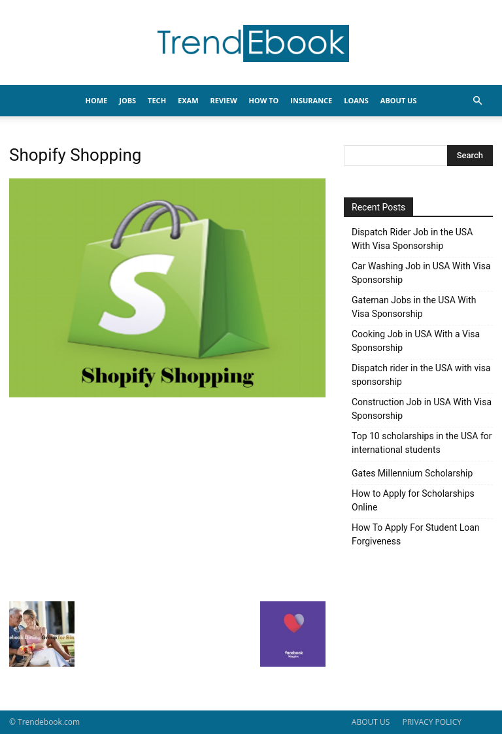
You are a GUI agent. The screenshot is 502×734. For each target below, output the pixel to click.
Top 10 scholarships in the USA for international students (422, 443)
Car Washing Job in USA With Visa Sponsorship (421, 273)
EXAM (188, 100)
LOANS (356, 100)
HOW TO (264, 100)
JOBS (127, 100)
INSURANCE (311, 100)
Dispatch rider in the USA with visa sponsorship (421, 375)
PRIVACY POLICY (431, 721)
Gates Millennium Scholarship (412, 473)
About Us (398, 100)
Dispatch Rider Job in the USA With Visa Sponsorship (412, 239)
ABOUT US (371, 721)
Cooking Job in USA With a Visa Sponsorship (416, 341)
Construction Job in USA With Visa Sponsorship (422, 409)
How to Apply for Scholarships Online (413, 500)
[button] (477, 101)
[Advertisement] (167, 498)
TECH (157, 100)
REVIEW (223, 100)
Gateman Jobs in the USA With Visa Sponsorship (414, 307)
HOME (97, 100)
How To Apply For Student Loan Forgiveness (416, 534)
